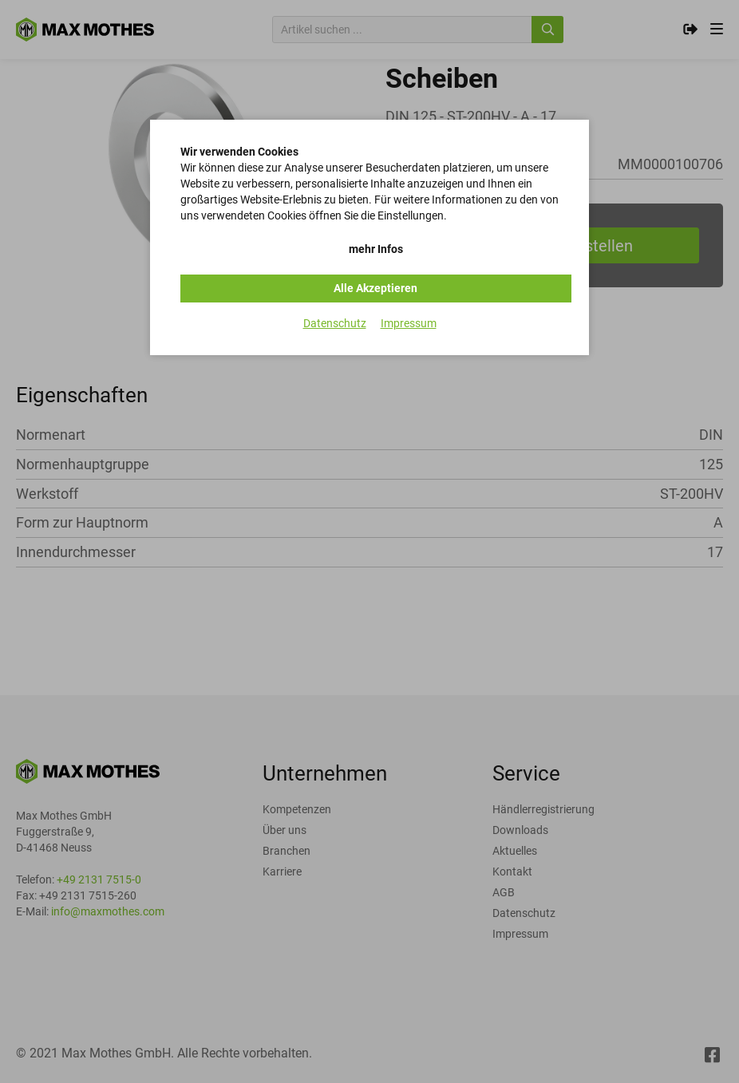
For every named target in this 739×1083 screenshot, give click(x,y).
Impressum (409, 323)
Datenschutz (334, 323)
